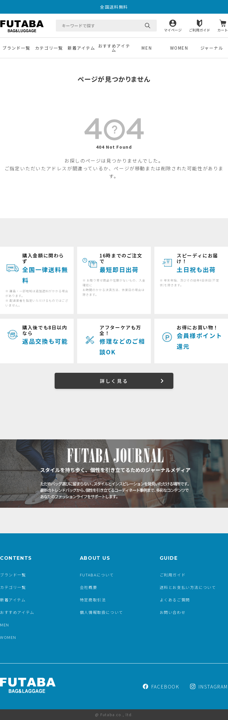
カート (222, 29)
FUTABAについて (97, 575)
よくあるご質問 (175, 600)
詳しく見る (114, 380)
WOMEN (179, 48)
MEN (146, 48)
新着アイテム (81, 48)
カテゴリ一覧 (49, 48)
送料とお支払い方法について (188, 587)
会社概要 (88, 587)
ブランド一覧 (16, 48)
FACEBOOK (161, 686)
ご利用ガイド (199, 29)
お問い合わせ (173, 612)
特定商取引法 (93, 600)
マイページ (173, 29)
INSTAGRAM (209, 686)
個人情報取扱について (101, 612)
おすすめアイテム (114, 48)
